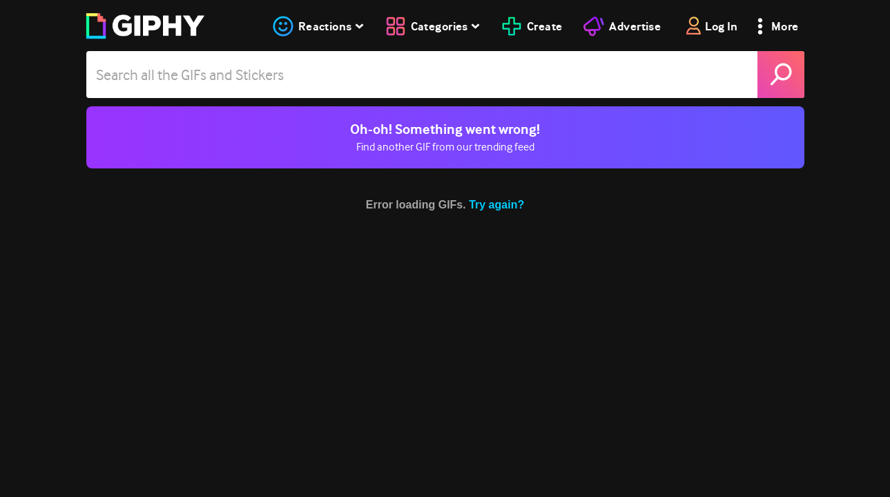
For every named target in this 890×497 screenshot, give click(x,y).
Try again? (496, 205)
